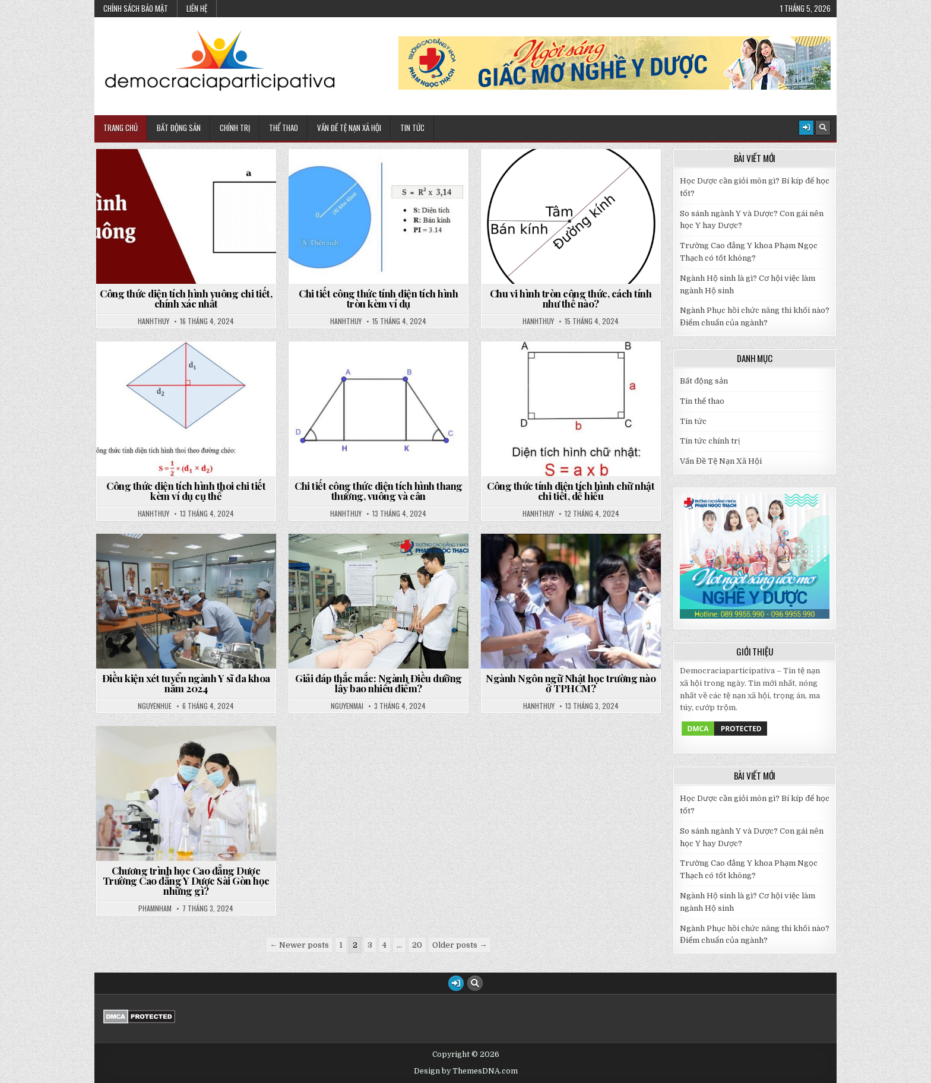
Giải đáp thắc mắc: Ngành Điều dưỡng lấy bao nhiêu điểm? (378, 683)
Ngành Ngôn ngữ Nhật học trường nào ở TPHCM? (571, 683)
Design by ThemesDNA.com (466, 1071)
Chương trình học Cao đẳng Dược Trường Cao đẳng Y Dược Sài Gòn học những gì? (186, 880)
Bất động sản (179, 128)
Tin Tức (412, 128)
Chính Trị (235, 128)
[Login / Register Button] (806, 128)
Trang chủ (120, 128)
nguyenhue (155, 706)
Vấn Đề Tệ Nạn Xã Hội (349, 128)
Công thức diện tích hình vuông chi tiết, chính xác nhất (186, 298)
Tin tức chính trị (710, 440)
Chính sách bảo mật (135, 8)
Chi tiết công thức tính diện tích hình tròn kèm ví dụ (378, 298)
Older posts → (459, 944)
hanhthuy (153, 321)
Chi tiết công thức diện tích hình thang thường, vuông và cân (378, 490)
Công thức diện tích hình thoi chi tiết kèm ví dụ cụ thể (185, 490)
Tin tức (693, 421)
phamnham (155, 908)
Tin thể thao (702, 401)
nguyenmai (347, 706)
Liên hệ (196, 8)
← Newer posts (299, 944)
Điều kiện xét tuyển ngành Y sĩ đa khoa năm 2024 (186, 683)
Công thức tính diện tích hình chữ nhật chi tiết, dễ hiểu (570, 490)
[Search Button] (823, 128)
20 (417, 944)
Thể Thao (283, 128)
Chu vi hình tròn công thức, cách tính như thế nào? (571, 298)
